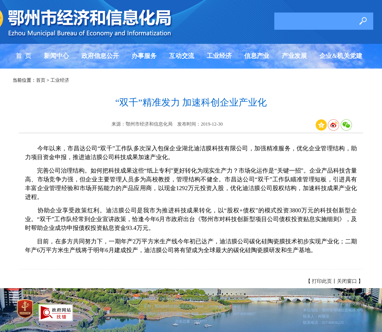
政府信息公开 (100, 55)
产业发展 (294, 55)
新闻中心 (56, 55)
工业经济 (219, 55)
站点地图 (128, 299)
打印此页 (322, 281)
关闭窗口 (347, 281)
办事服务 (144, 55)
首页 (40, 80)
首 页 (23, 55)
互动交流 (181, 55)
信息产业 (256, 55)
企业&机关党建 (340, 55)
